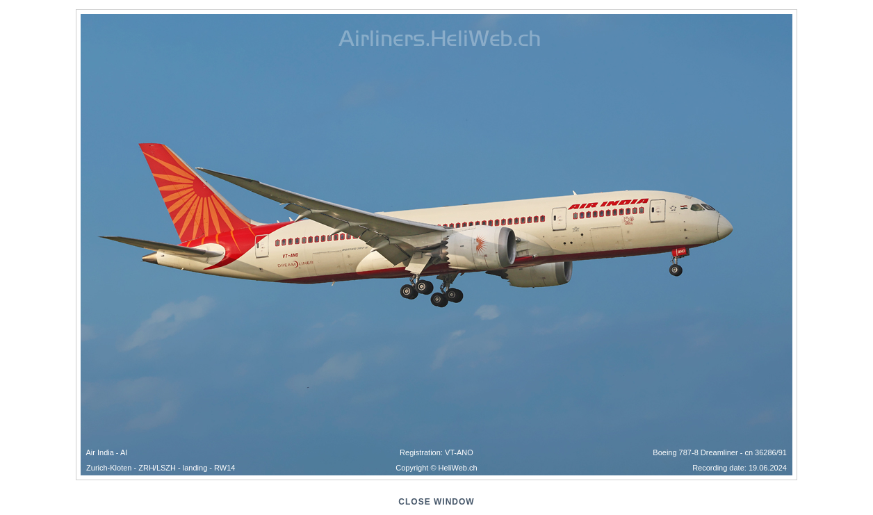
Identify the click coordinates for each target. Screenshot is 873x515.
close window (436, 502)
